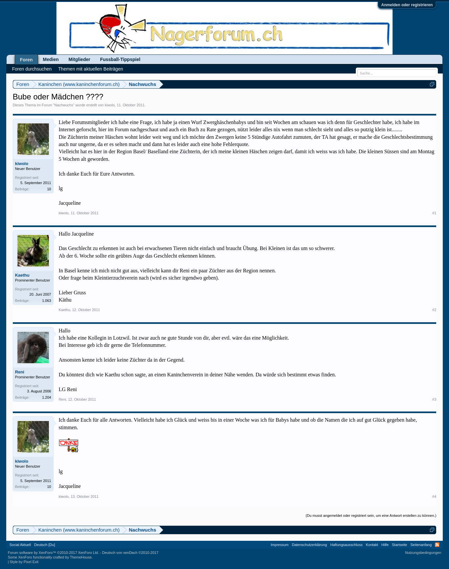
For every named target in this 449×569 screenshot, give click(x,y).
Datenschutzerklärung (309, 545)
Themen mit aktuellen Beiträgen (90, 69)
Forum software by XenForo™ (53, 553)
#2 (434, 310)
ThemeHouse (81, 557)
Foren (26, 59)
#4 (434, 496)
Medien (51, 59)
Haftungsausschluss (346, 545)
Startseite (399, 545)
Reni (19, 371)
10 (49, 189)
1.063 (46, 301)
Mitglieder (79, 59)
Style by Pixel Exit (24, 562)
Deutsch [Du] (44, 545)
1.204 (46, 397)
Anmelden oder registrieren (407, 5)
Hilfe (385, 545)
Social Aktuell (20, 545)
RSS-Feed (437, 544)
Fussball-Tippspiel (120, 59)
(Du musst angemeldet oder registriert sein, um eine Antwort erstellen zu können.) (371, 515)
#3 (434, 399)
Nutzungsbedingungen (423, 553)
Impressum (280, 545)
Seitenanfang (421, 545)
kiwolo (110, 105)
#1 (434, 213)
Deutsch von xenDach (130, 553)
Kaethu (22, 275)
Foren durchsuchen (32, 69)
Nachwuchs (63, 105)
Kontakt (372, 545)
